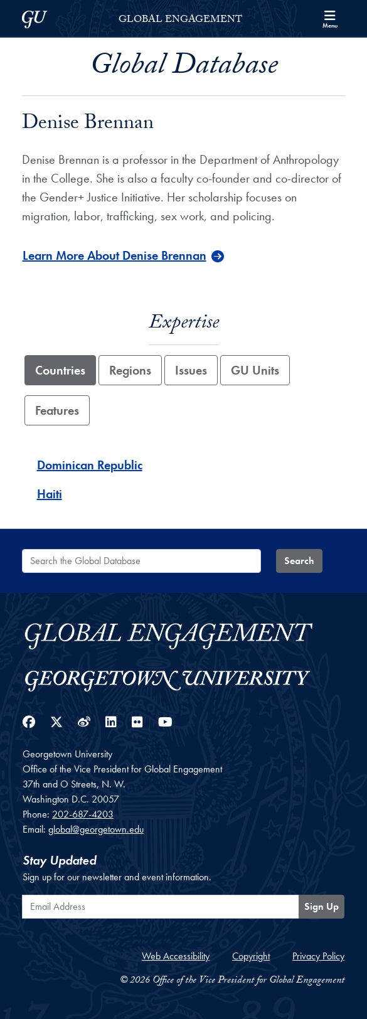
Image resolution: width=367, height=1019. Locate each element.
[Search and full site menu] (330, 18)
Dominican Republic (89, 465)
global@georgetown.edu (96, 829)
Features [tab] (57, 410)
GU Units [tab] (255, 370)
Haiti (49, 494)
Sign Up (321, 906)
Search (299, 560)
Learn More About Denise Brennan (114, 255)
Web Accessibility (176, 956)
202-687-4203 (83, 814)
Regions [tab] (130, 370)
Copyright (251, 956)
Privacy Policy (318, 956)
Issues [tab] (191, 370)
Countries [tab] (60, 370)
